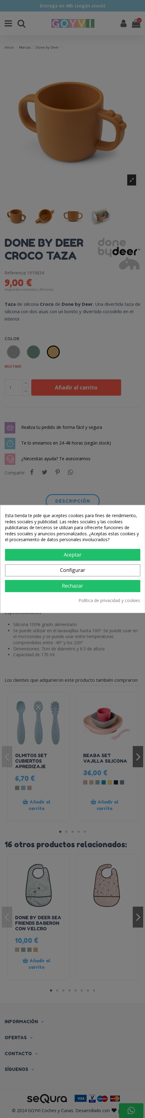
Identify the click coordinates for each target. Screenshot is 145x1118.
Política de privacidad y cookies (109, 600)
